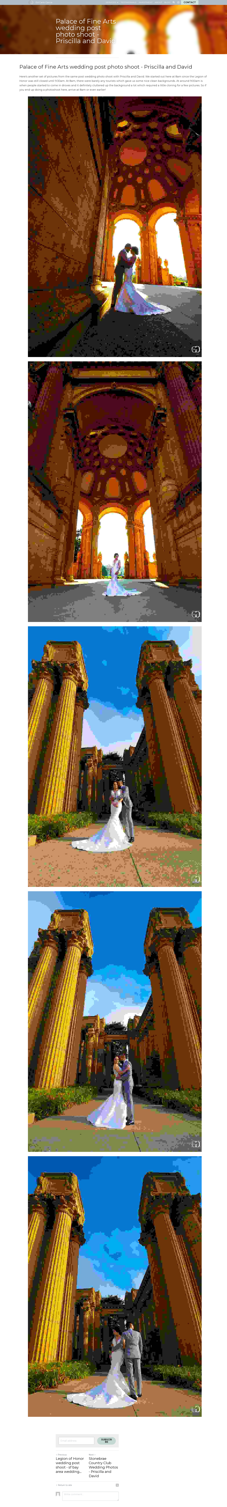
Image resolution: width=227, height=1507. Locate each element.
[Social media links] (178, 2)
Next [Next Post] (118, 1452)
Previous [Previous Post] (61, 1452)
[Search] (174, 2)
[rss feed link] (169, 1474)
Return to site (64, 1474)
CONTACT (190, 2)
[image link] (31, 2)
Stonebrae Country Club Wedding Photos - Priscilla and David (141, 1460)
